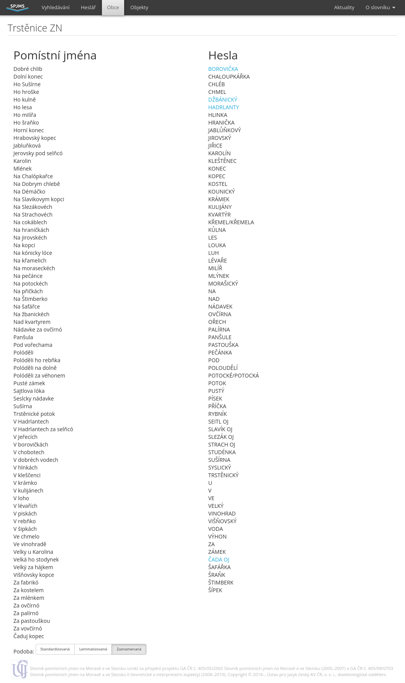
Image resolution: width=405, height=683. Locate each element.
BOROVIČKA (223, 68)
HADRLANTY (223, 107)
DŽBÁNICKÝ (223, 99)
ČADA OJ (219, 559)
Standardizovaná (55, 650)
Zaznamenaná (128, 650)
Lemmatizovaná (93, 650)
